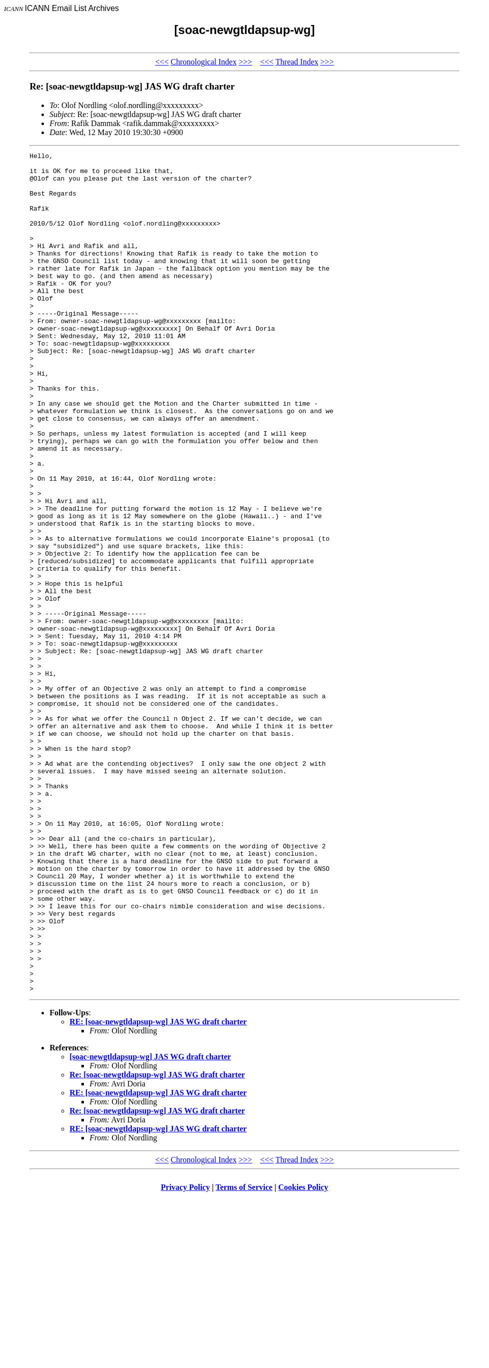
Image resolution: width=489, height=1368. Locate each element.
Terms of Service (243, 1355)
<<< (162, 62)
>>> (245, 62)
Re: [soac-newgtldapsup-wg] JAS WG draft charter (157, 1242)
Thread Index (297, 62)
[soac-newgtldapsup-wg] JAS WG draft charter (150, 1224)
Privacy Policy (185, 1355)
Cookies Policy (303, 1355)
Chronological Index (204, 62)
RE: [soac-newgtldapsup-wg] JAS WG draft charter (158, 1189)
